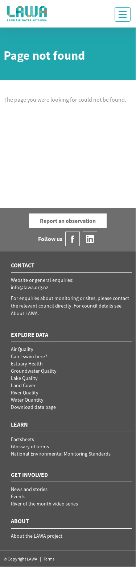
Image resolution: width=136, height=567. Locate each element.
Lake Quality (24, 378)
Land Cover (23, 385)
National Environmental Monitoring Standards (61, 453)
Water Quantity (27, 400)
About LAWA (24, 313)
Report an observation (68, 220)
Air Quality (22, 349)
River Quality (24, 392)
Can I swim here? (29, 356)
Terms (49, 559)
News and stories (29, 489)
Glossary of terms (30, 446)
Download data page (33, 407)
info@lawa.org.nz (29, 287)
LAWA (27, 13)
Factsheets (22, 439)
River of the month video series (44, 503)
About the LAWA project (36, 536)
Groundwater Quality (34, 371)
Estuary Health (27, 363)
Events (18, 496)
